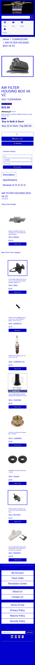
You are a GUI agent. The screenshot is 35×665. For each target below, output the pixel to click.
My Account (17, 573)
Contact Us (17, 597)
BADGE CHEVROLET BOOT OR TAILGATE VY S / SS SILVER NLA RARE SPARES (17, 233)
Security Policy (17, 621)
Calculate (17, 167)
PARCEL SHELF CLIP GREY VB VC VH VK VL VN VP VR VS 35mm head (17, 510)
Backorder (18, 330)
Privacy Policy (17, 610)
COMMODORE (20, 39)
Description (9, 174)
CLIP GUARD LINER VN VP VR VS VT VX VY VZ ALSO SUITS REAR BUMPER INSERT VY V (17, 281)
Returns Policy (17, 615)
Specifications (10, 180)
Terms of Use (17, 605)
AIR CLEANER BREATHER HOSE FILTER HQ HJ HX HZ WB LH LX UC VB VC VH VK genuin (17, 548)
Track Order (17, 578)
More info (8, 111)
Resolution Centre (17, 583)
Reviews (14, 185)
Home (6, 39)
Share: (6, 104)
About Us (17, 591)
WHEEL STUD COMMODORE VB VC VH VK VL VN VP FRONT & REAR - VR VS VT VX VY (17, 319)
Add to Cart (17, 139)
